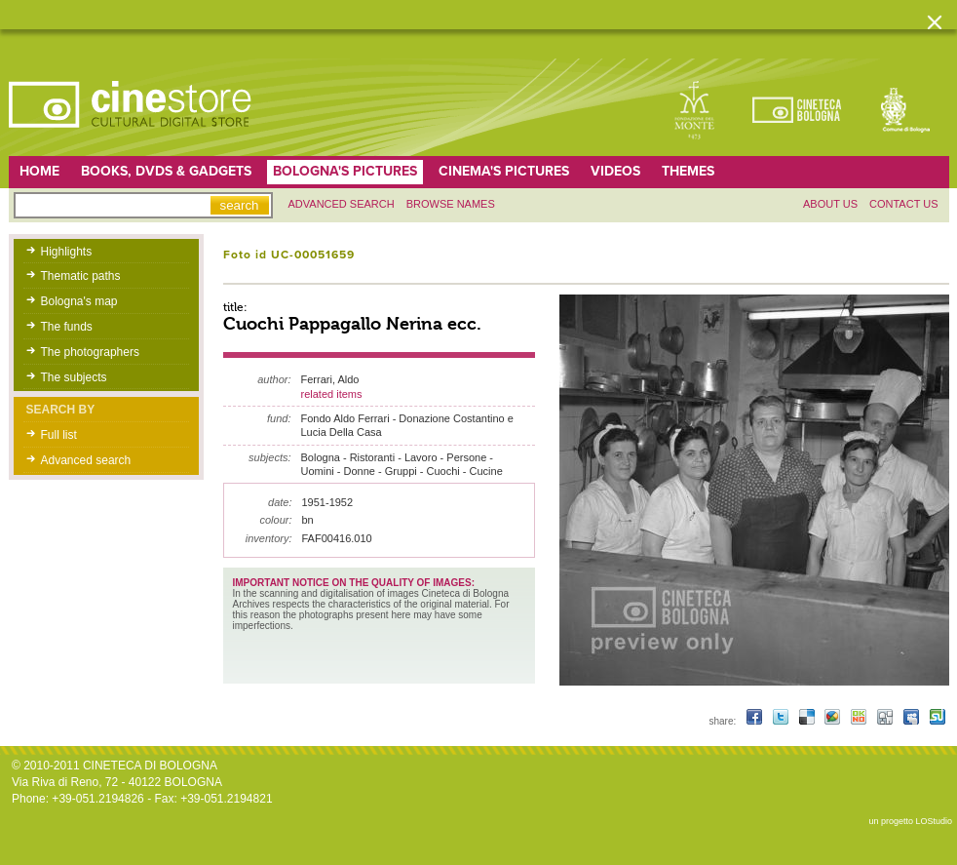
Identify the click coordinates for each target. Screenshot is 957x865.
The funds (67, 327)
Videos (615, 171)
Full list (59, 435)
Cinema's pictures (504, 171)
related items (332, 394)
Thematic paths (81, 276)
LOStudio (933, 821)
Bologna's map (79, 301)
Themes (688, 171)
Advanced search (341, 204)
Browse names (450, 204)
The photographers (90, 352)
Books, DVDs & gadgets (166, 171)
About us (830, 204)
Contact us (903, 204)
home (39, 171)
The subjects (74, 377)
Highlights (67, 251)
